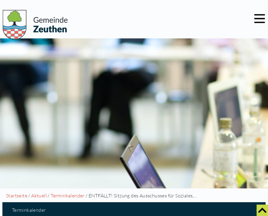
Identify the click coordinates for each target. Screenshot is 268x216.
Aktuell (39, 196)
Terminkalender (68, 196)
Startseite (16, 196)
